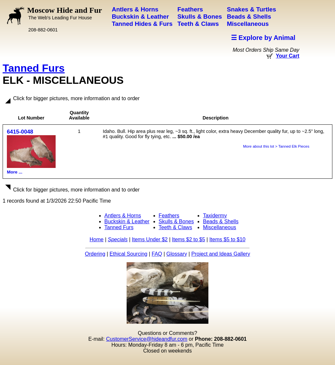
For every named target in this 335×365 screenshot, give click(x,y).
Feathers (169, 215)
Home (97, 239)
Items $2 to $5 (188, 239)
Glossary (177, 254)
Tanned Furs (34, 68)
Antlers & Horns (122, 215)
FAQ (157, 254)
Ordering (95, 254)
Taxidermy (215, 215)
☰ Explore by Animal (263, 37)
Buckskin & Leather (127, 221)
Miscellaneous (219, 227)
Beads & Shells (220, 221)
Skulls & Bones (176, 221)
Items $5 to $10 (227, 239)
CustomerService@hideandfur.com (146, 339)
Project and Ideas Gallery (220, 254)
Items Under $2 (150, 239)
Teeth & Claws (175, 227)
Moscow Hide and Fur (64, 13)
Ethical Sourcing (129, 254)
